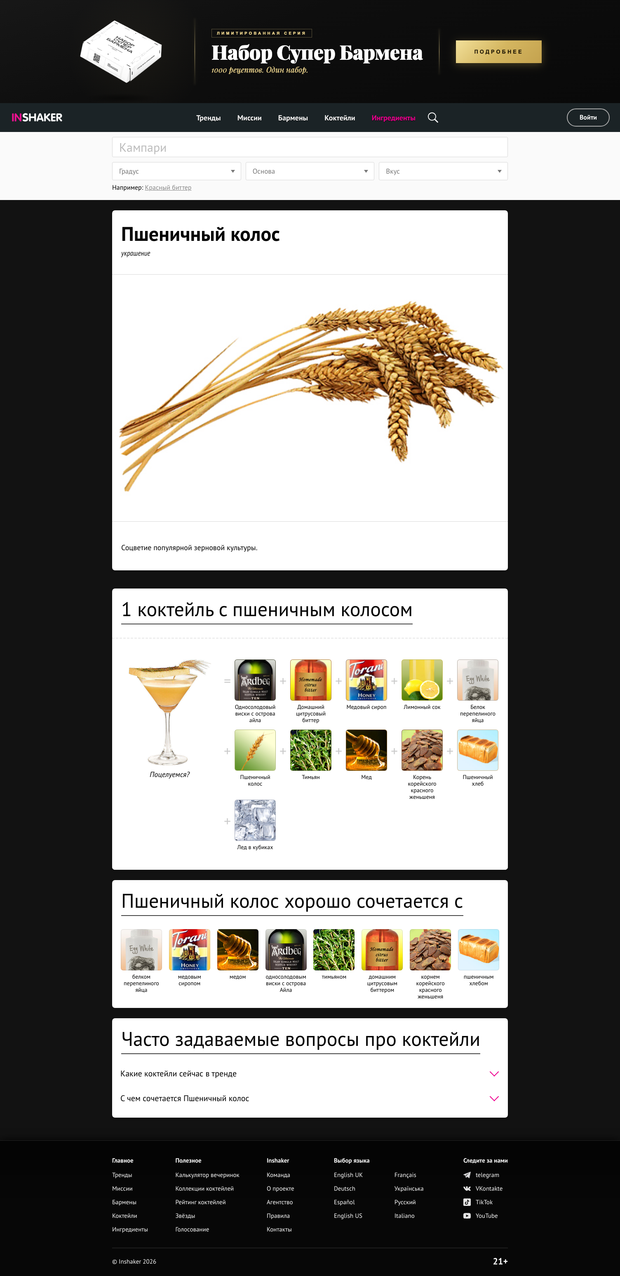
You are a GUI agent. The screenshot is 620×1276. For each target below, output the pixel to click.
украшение (135, 253)
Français (405, 1175)
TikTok (478, 1202)
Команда (278, 1175)
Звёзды (185, 1216)
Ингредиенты (394, 117)
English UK (348, 1175)
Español (344, 1202)
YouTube (480, 1216)
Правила (278, 1216)
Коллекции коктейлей (204, 1189)
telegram (481, 1175)
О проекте (280, 1189)
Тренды (208, 117)
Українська (409, 1189)
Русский (405, 1202)
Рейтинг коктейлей (200, 1202)
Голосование (192, 1230)
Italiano (405, 1216)
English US (348, 1216)
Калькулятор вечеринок (207, 1175)
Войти (588, 117)
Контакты (279, 1230)
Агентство (280, 1202)
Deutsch (344, 1189)
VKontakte (483, 1189)
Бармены (293, 117)
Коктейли (339, 117)
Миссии (249, 117)
